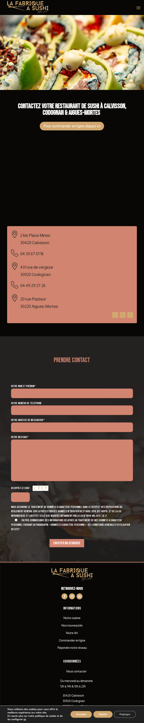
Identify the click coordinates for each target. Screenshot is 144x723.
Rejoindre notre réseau (72, 647)
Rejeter (102, 714)
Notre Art (72, 633)
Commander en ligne (72, 640)
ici (25, 719)
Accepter (80, 714)
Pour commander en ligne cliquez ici (72, 126)
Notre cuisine (72, 618)
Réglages (124, 714)
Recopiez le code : (21, 488)
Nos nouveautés (72, 625)
